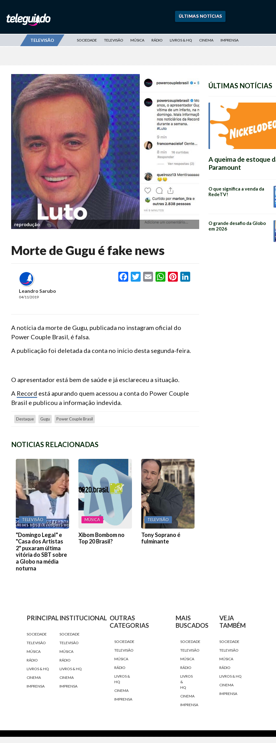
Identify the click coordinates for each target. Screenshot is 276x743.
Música (137, 40)
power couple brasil (74, 418)
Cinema (206, 40)
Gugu (45, 418)
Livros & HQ (181, 40)
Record (27, 393)
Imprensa (230, 40)
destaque (25, 418)
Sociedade (87, 40)
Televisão (113, 40)
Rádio (157, 40)
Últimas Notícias (200, 16)
